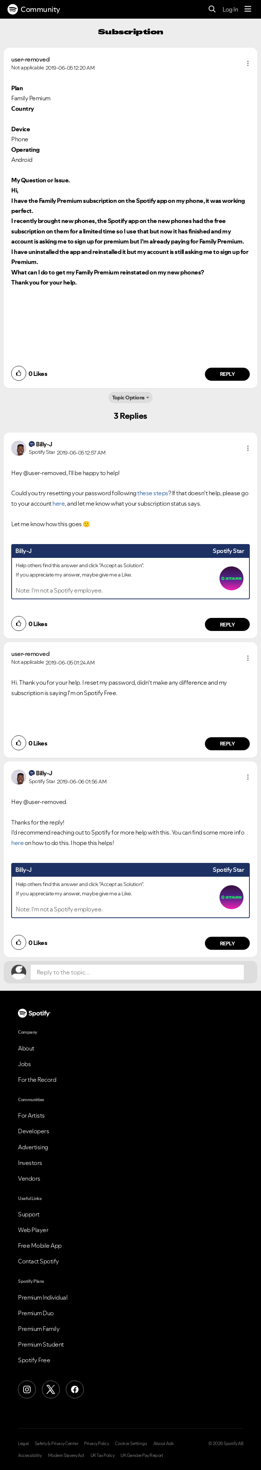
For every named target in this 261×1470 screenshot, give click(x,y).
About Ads (163, 1444)
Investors (30, 1163)
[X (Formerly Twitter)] (51, 1389)
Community (33, 9)
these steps (152, 493)
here (17, 843)
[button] (248, 63)
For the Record (37, 1079)
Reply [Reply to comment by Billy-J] (227, 624)
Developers (33, 1131)
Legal (23, 1444)
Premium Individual (42, 1297)
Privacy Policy (96, 1444)
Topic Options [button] (128, 397)
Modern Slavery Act (66, 1455)
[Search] (212, 9)
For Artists (31, 1115)
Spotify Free (34, 1360)
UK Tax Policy (102, 1455)
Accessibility (30, 1455)
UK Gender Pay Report (141, 1455)
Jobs (24, 1064)
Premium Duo (36, 1313)
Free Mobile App (40, 1245)
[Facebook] (75, 1389)
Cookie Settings (131, 1444)
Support (29, 1214)
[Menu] (248, 9)
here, (59, 503)
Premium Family (38, 1329)
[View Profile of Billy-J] (44, 444)
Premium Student (41, 1344)
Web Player (33, 1230)
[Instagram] (27, 1389)
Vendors (29, 1178)
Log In (230, 9)
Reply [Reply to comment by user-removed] (227, 374)
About (26, 1048)
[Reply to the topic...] (137, 972)
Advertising (33, 1147)
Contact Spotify (38, 1261)
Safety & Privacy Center (57, 1444)
